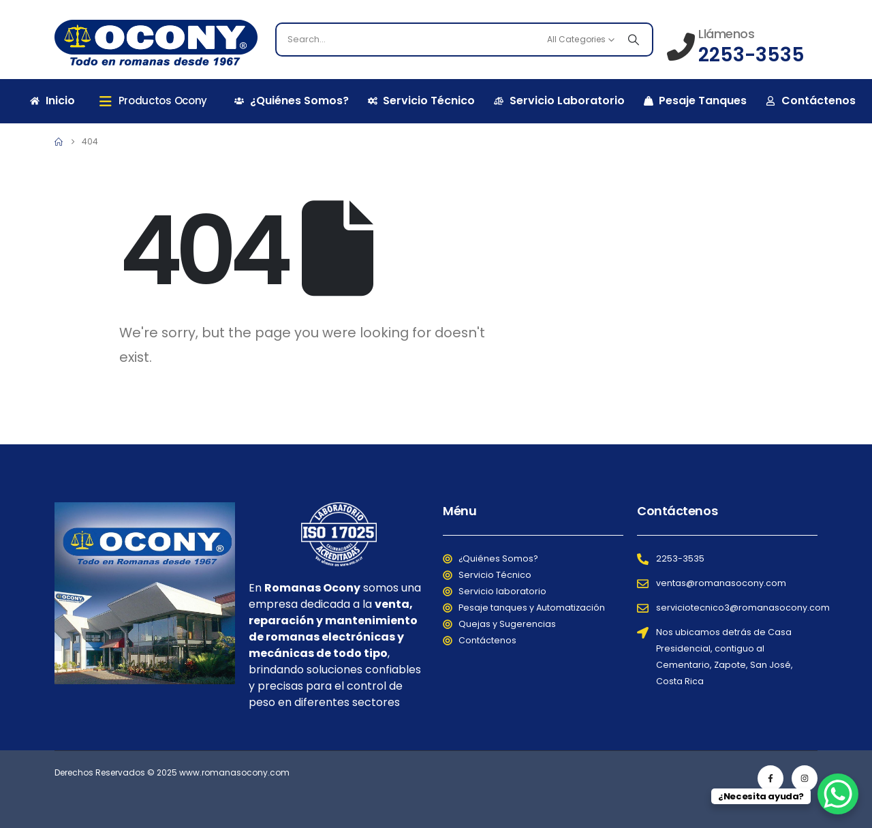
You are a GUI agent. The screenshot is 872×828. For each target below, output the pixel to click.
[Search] (633, 39)
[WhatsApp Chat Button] (838, 793)
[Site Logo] (156, 43)
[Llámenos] (736, 45)
